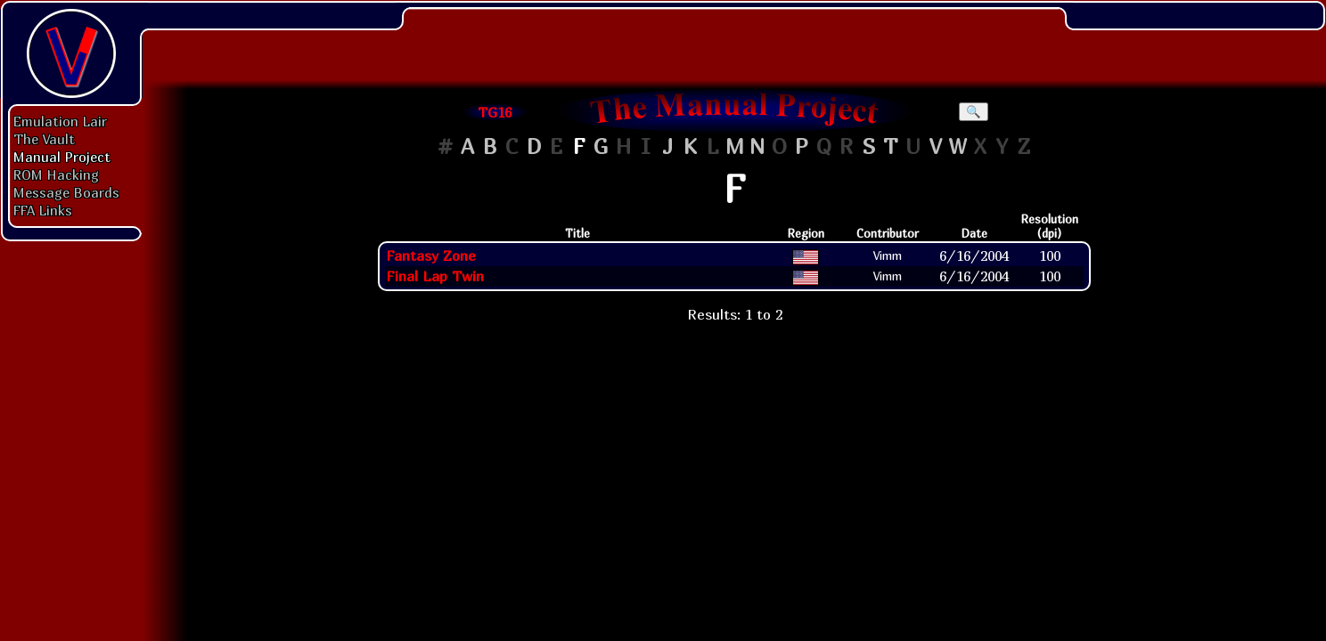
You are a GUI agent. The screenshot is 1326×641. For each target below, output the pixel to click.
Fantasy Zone (431, 255)
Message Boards (66, 192)
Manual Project (61, 157)
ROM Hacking (56, 174)
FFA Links (42, 210)
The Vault (44, 139)
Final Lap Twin (435, 276)
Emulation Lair (60, 121)
